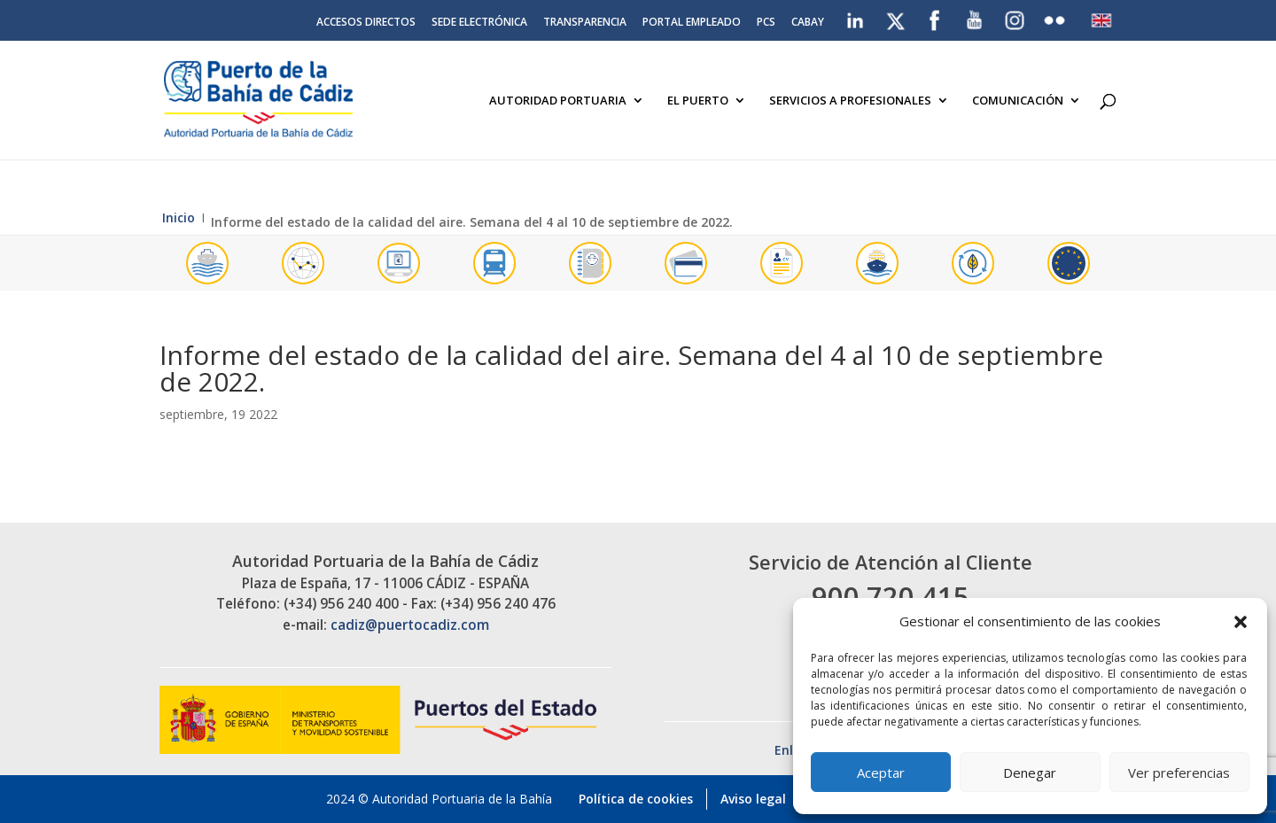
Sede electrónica (479, 23)
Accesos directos (366, 23)
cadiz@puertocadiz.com (410, 625)
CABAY (807, 23)
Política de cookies (636, 798)
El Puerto (697, 101)
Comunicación (1017, 101)
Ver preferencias (1179, 772)
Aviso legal (753, 798)
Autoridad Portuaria (557, 101)
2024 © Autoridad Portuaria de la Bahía (439, 798)
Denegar (1029, 772)
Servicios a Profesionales (850, 101)
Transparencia (584, 23)
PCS (766, 23)
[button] (1240, 622)
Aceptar (881, 772)
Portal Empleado (691, 23)
